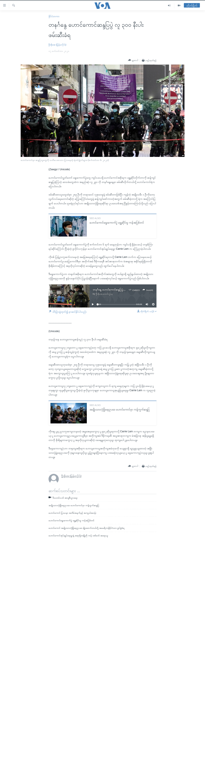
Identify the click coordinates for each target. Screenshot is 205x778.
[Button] (133, 60)
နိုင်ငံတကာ (54, 16)
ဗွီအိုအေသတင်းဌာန (104, 294)
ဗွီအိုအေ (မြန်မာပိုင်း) (57, 44)
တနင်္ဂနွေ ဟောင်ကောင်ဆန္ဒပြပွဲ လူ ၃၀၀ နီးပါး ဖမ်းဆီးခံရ (120, 289)
